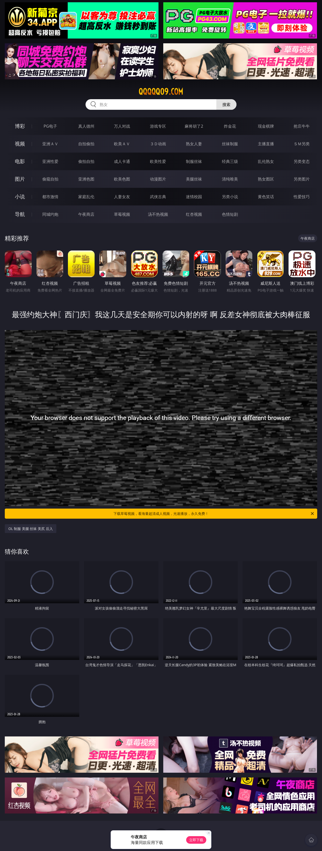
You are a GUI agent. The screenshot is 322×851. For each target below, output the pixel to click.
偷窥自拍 (50, 179)
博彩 (20, 126)
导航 (20, 214)
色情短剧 (230, 214)
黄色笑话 (266, 196)
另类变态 (302, 161)
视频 (20, 143)
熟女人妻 (194, 144)
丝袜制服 (230, 144)
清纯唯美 (230, 179)
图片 (20, 178)
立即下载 (196, 839)
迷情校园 (194, 196)
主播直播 (266, 144)
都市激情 (50, 196)
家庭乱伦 (86, 196)
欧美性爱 (158, 161)
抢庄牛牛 (302, 126)
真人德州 (86, 126)
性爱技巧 (302, 196)
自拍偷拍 (86, 144)
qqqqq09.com (161, 92)
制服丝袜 (194, 161)
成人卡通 (122, 161)
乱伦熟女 (266, 161)
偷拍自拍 (86, 161)
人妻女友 (122, 196)
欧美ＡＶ (122, 144)
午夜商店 (86, 214)
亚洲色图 (86, 179)
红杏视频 (194, 214)
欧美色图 (122, 179)
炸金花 (230, 126)
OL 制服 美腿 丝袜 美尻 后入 (30, 528)
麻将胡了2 (194, 126)
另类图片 (302, 179)
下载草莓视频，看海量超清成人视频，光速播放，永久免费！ (214, 514)
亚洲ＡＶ (50, 144)
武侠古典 (158, 196)
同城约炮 (50, 214)
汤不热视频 (158, 214)
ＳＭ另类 (302, 144)
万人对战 (122, 126)
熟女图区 (266, 179)
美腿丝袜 (194, 179)
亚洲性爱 (50, 161)
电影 (20, 161)
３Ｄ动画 (158, 144)
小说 (20, 196)
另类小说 (230, 196)
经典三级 (230, 161)
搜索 (226, 104)
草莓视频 (122, 214)
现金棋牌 (266, 126)
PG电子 (50, 126)
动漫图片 (158, 179)
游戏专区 (158, 126)
